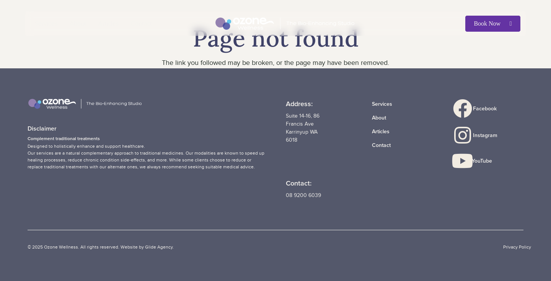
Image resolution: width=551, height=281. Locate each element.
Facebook (485, 108)
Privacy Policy (517, 247)
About (379, 118)
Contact (381, 145)
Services (382, 104)
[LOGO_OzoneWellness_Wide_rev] (284, 24)
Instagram (485, 135)
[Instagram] (466, 135)
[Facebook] (466, 109)
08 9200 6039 (303, 195)
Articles (381, 131)
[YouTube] (466, 161)
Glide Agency (159, 247)
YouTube (482, 161)
